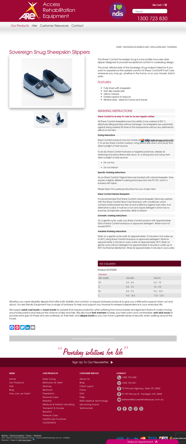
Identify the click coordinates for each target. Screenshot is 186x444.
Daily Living (49, 378)
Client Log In (87, 386)
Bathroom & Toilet (53, 382)
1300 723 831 (129, 382)
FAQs (82, 397)
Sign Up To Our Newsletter (93, 362)
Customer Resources (54, 25)
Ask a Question (107, 263)
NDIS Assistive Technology (94, 400)
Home (118, 46)
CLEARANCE (49, 422)
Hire (34, 25)
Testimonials (86, 408)
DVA (82, 393)
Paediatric (48, 393)
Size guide (104, 278)
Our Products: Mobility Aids (136, 46)
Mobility (47, 400)
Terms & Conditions (17, 435)
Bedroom (48, 389)
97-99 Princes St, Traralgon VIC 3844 (142, 393)
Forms (83, 389)
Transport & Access (53, 408)
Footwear (172, 46)
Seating (47, 386)
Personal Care (50, 397)
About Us (85, 378)
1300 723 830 (129, 377)
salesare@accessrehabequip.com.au (143, 399)
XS (100, 282)
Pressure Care (50, 415)
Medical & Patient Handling (58, 404)
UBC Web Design (24, 440)
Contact (77, 25)
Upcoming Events (89, 404)
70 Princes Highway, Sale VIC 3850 (141, 388)
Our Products (20, 25)
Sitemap (4, 435)
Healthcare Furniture (54, 418)
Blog (11, 389)
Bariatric (47, 411)
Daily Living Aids (158, 46)
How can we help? (20, 393)
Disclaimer (37, 435)
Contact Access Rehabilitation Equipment (93, 338)
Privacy (29, 435)
